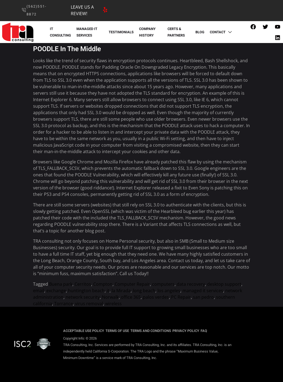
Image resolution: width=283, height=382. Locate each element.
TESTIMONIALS (121, 32)
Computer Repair (132, 284)
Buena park (60, 284)
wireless (113, 304)
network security (83, 297)
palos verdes (156, 297)
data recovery (191, 284)
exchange (56, 291)
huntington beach (86, 291)
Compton (102, 284)
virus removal (89, 304)
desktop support (224, 284)
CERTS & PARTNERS (176, 32)
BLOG (199, 32)
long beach (144, 291)
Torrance (63, 304)
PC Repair (181, 297)
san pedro (203, 297)
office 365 (131, 297)
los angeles (168, 291)
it (108, 291)
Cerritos (83, 284)
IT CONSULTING (60, 32)
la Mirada (121, 291)
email (38, 291)
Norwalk (110, 297)
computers (163, 284)
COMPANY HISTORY (147, 32)
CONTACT (221, 32)
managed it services (202, 291)
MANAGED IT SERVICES (86, 32)
